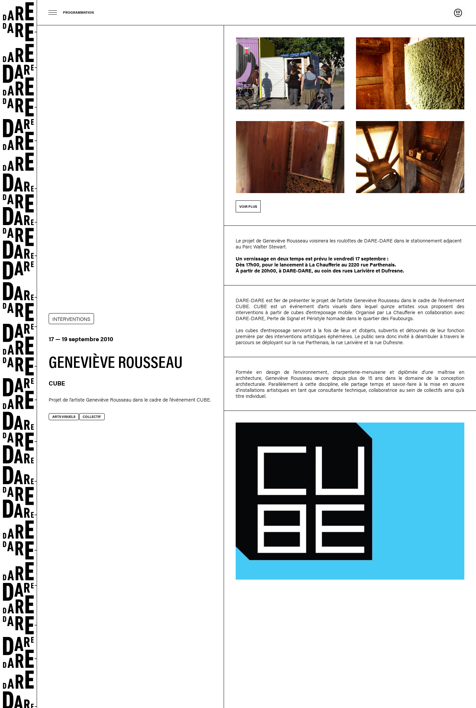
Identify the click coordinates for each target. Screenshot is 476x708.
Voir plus (248, 206)
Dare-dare (18, 354)
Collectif (92, 416)
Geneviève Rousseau (108, 399)
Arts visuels (63, 416)
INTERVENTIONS (71, 318)
